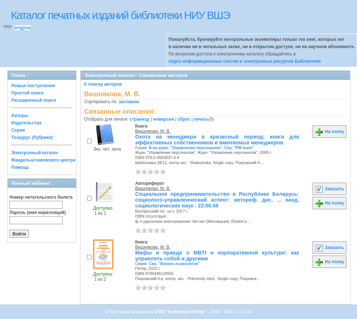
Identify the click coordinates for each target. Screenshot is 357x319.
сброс (183, 119)
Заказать (329, 188)
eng (19, 27)
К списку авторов (103, 84)
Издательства (26, 122)
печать (201, 119)
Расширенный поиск (33, 100)
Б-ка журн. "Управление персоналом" (185, 147)
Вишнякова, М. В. (152, 131)
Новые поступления (33, 85)
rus (27, 27)
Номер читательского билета (40, 197)
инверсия (163, 119)
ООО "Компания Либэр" (180, 311)
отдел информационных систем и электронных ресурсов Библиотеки (245, 61)
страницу (140, 119)
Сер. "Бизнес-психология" (174, 263)
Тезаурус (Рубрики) (32, 137)
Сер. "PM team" (239, 147)
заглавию (129, 101)
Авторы (19, 115)
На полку (329, 131)
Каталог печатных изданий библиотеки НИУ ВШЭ (120, 15)
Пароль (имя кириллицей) (37, 212)
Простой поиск (27, 93)
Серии (18, 130)
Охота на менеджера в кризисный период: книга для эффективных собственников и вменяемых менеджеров (217, 139)
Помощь (20, 167)
